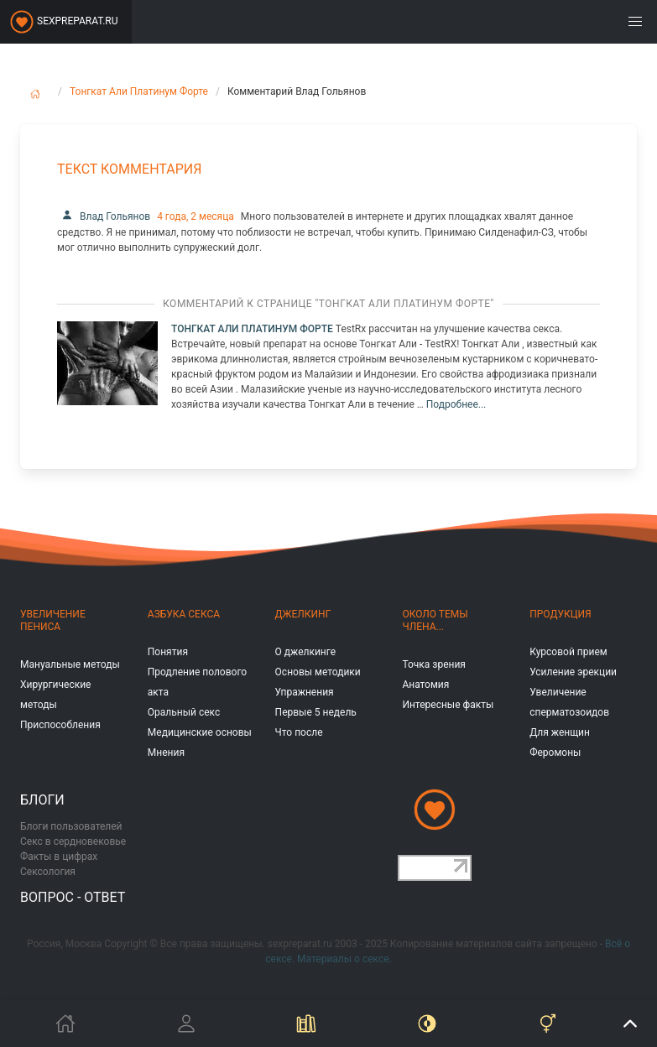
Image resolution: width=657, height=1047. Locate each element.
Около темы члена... (434, 620)
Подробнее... (456, 404)
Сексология (48, 872)
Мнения (166, 752)
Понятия (168, 652)
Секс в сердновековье (73, 841)
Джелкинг (303, 614)
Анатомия (425, 684)
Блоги (42, 800)
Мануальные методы (70, 664)
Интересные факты (447, 705)
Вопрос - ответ (72, 897)
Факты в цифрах (58, 856)
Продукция (560, 614)
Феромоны (555, 752)
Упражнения (304, 692)
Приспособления (60, 725)
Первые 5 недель (316, 712)
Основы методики (318, 672)
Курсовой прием (568, 652)
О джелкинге (305, 652)
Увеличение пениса (53, 620)
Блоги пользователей (71, 826)
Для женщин (559, 732)
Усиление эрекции (573, 672)
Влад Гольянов (103, 216)
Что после (299, 732)
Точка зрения (434, 664)
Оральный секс (184, 712)
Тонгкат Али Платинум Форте (139, 91)
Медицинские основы (200, 732)
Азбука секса (184, 614)
